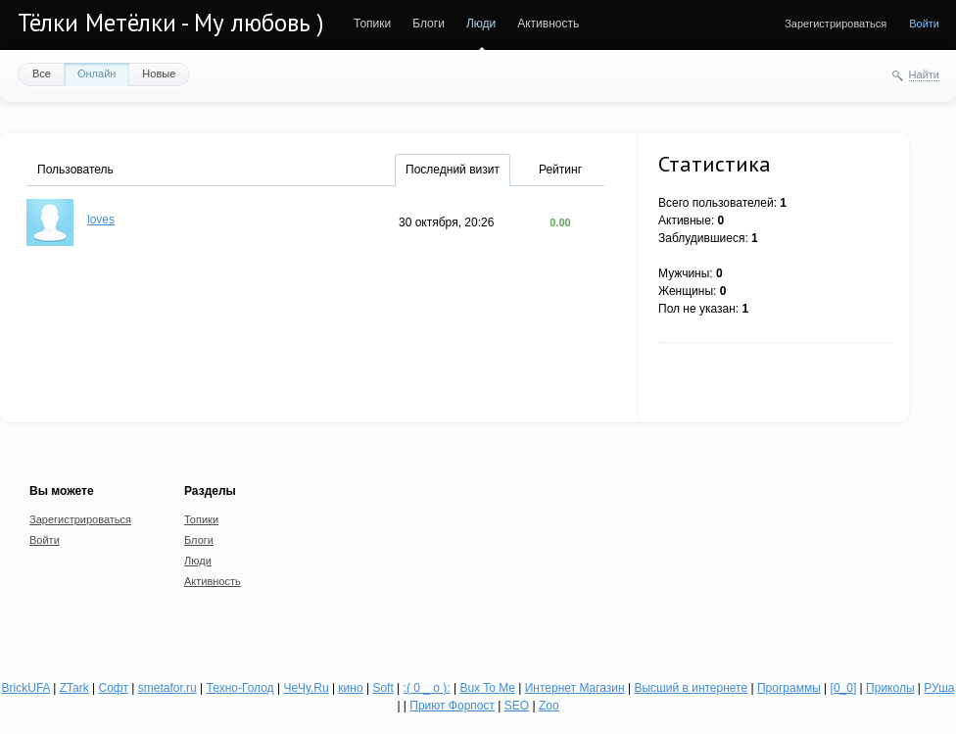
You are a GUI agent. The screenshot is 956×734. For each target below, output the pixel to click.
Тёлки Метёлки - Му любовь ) (171, 22)
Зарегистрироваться (835, 23)
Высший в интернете (690, 688)
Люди (481, 23)
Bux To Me (486, 688)
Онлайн (96, 73)
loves (101, 219)
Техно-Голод (240, 688)
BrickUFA (26, 688)
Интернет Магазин (575, 688)
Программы (789, 688)
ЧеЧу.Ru (305, 688)
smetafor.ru (167, 688)
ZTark (74, 688)
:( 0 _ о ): (427, 688)
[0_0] (844, 688)
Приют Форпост (452, 705)
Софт (113, 688)
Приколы (890, 688)
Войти (924, 23)
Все (41, 73)
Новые (158, 73)
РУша (939, 688)
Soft (382, 688)
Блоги (428, 23)
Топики (372, 23)
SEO (516, 705)
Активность (548, 23)
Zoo (549, 705)
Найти (924, 74)
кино (350, 688)
